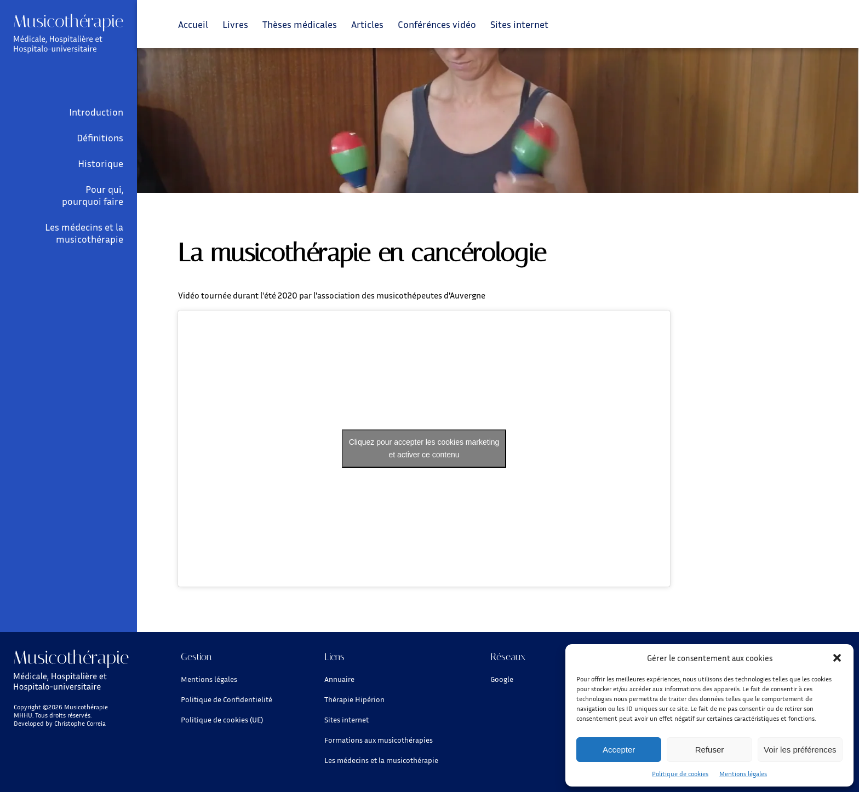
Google (501, 679)
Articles (367, 24)
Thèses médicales (299, 24)
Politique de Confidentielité (226, 699)
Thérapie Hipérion (354, 699)
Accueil (193, 24)
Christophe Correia (80, 723)
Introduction (96, 112)
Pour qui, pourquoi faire (92, 195)
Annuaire (339, 679)
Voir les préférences (800, 749)
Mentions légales (743, 774)
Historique (100, 163)
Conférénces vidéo (437, 24)
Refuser (709, 749)
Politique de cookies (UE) (222, 719)
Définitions (100, 137)
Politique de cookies (680, 774)
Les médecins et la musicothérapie (84, 233)
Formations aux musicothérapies (378, 739)
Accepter (619, 749)
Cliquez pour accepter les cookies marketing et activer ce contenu (424, 448)
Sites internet (519, 24)
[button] (837, 657)
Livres (235, 24)
